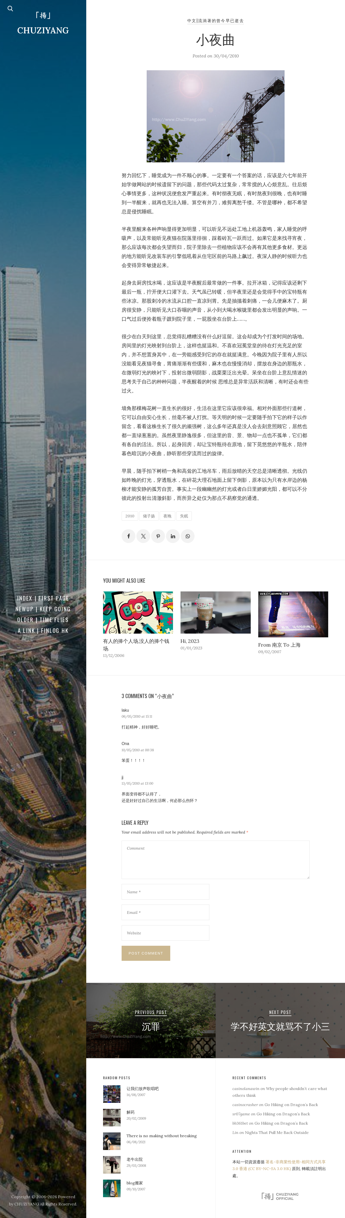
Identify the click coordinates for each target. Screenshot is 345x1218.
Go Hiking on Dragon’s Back (291, 1104)
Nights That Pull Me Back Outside (277, 1132)
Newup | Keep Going (43, 609)
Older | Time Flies (43, 620)
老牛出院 (135, 1159)
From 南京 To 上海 (279, 645)
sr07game (241, 1113)
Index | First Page (43, 598)
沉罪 (151, 1025)
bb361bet (240, 1123)
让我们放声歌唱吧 (143, 1088)
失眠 (184, 515)
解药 (131, 1112)
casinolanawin (246, 1088)
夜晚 (167, 515)
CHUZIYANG (43, 30)
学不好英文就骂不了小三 (280, 1025)
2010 (129, 515)
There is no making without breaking (162, 1135)
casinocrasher (245, 1104)
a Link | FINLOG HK (43, 630)
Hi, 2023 (190, 641)
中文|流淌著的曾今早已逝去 (215, 20)
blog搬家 (135, 1182)
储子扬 (149, 515)
